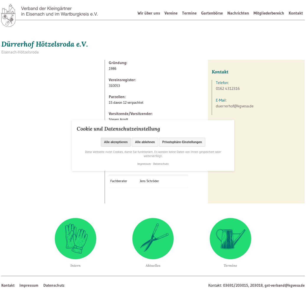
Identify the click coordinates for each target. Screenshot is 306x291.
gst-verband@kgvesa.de (285, 285)
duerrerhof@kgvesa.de (235, 106)
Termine (189, 13)
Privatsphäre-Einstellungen (182, 142)
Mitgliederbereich (269, 13)
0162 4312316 (228, 88)
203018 (256, 285)
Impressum (29, 285)
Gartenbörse (212, 13)
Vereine (170, 13)
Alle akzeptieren (116, 142)
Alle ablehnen (145, 142)
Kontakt (296, 13)
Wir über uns (149, 13)
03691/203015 (235, 285)
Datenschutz (54, 285)
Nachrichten (238, 13)
